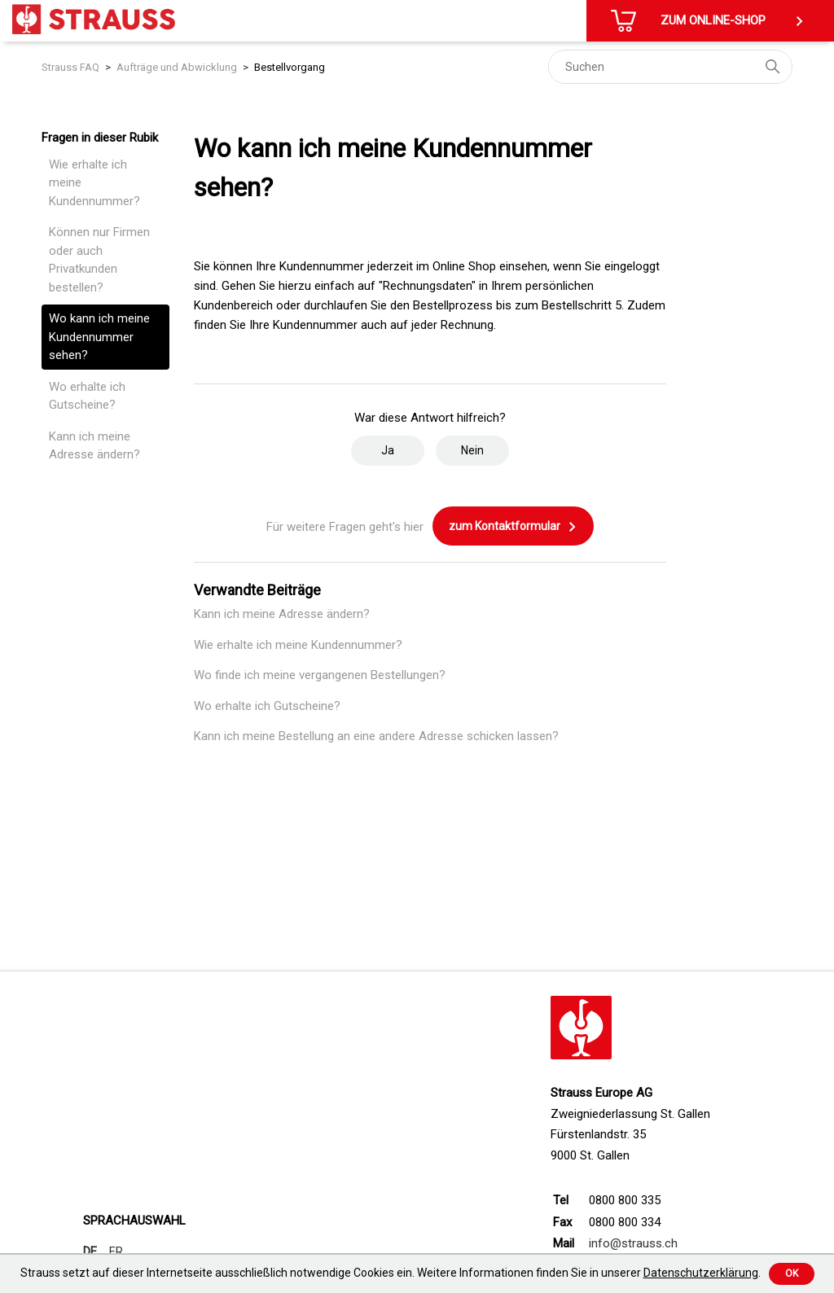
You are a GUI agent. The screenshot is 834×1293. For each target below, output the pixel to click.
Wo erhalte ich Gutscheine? (87, 396)
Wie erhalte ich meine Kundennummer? (94, 182)
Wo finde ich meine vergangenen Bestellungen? (320, 675)
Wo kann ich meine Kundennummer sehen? (99, 336)
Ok (791, 1273)
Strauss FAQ (70, 67)
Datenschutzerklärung (700, 1272)
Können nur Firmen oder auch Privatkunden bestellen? (99, 260)
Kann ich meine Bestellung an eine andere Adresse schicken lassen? (376, 736)
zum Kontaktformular (513, 527)
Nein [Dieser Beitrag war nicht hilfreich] (472, 450)
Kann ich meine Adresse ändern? (94, 445)
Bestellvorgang (289, 67)
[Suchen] (670, 66)
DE (90, 1251)
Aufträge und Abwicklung (176, 67)
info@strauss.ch (633, 1243)
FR (116, 1251)
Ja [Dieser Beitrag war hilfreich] (387, 450)
